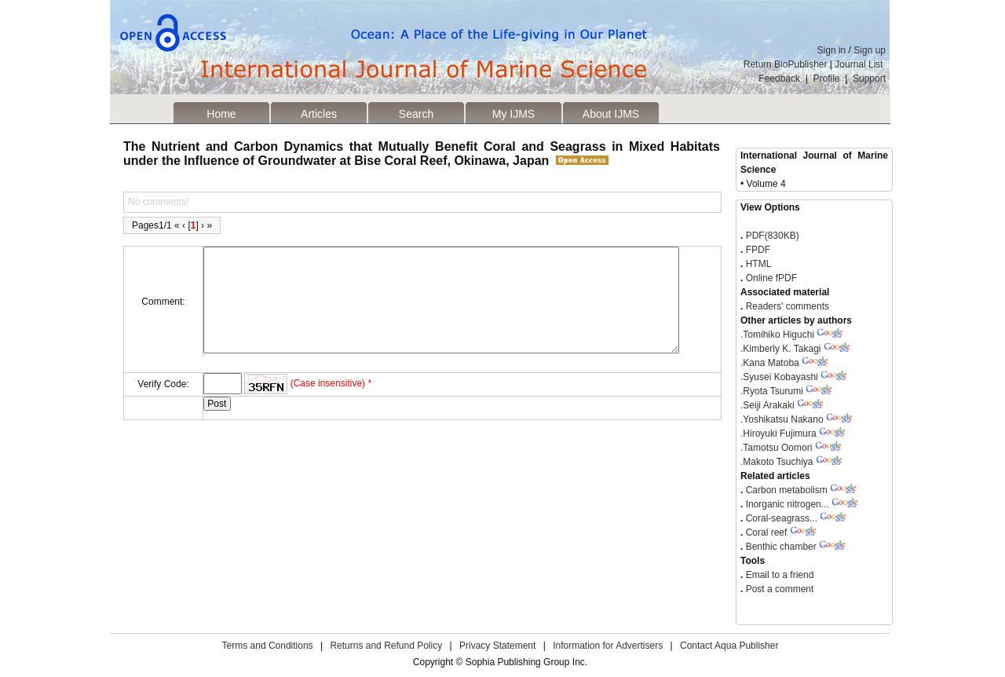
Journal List (860, 64)
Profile (826, 78)
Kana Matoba (769, 362)
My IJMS (513, 114)
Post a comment (778, 589)
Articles (319, 114)
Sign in (831, 50)
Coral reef (767, 532)
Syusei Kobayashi (779, 376)
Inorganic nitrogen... (787, 504)
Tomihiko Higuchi (777, 334)
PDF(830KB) (772, 235)
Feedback (779, 78)
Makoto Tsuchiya (776, 461)
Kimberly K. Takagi (780, 348)
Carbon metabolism (787, 490)
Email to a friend (778, 574)
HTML (757, 263)
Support (869, 78)
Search (416, 114)
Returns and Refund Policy (386, 645)
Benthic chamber (781, 546)
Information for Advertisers (608, 645)
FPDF (756, 249)
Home (221, 114)
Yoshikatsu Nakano (782, 419)
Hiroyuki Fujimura (778, 433)
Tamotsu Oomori (776, 447)
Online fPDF (770, 278)
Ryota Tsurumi (771, 391)
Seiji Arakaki (767, 405)
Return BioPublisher (786, 64)
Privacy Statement (497, 645)
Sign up (869, 50)
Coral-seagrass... (781, 518)
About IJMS (611, 114)
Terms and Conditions (267, 645)
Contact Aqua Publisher (729, 645)
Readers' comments (786, 306)
